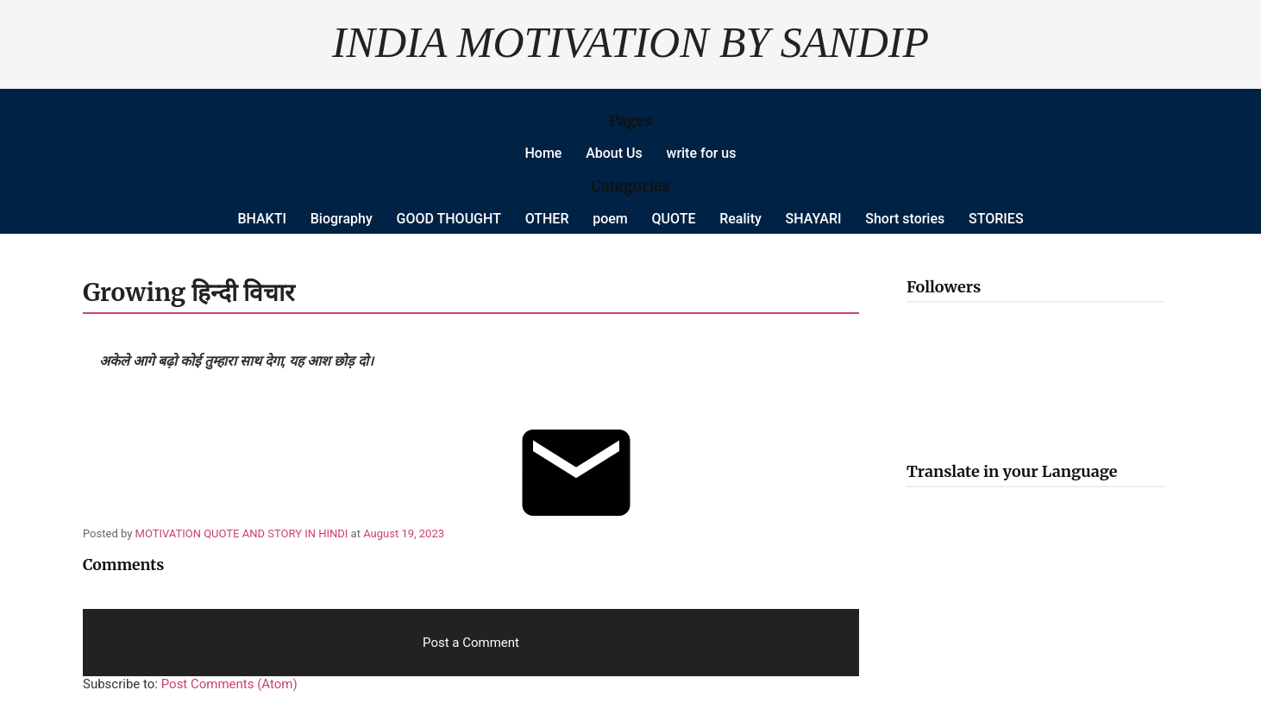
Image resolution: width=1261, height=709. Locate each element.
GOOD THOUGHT (449, 218)
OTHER (547, 218)
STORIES (996, 218)
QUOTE (674, 218)
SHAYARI (814, 218)
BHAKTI (261, 218)
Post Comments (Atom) (229, 684)
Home (543, 153)
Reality (740, 218)
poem (610, 218)
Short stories (904, 218)
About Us (614, 153)
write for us (702, 153)
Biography (342, 218)
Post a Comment (471, 642)
